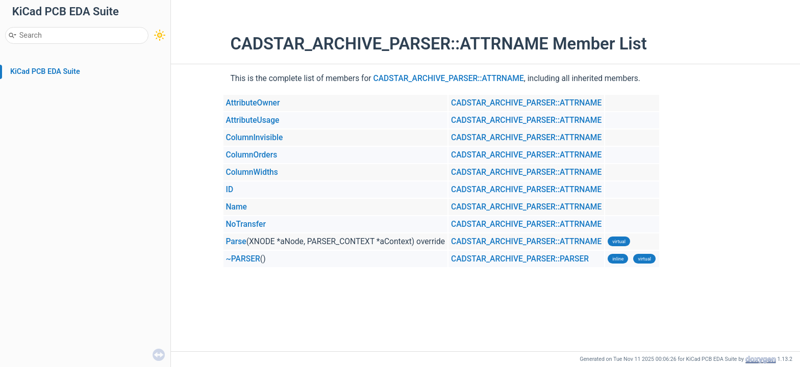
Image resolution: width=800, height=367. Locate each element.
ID (230, 189)
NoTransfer (246, 224)
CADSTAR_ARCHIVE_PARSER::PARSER (520, 259)
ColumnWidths (252, 172)
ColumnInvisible (254, 137)
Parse (236, 241)
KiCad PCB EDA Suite (45, 71)
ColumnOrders (252, 155)
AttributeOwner (253, 103)
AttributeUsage (253, 120)
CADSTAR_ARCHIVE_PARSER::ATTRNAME (448, 78)
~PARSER (243, 259)
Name (236, 207)
